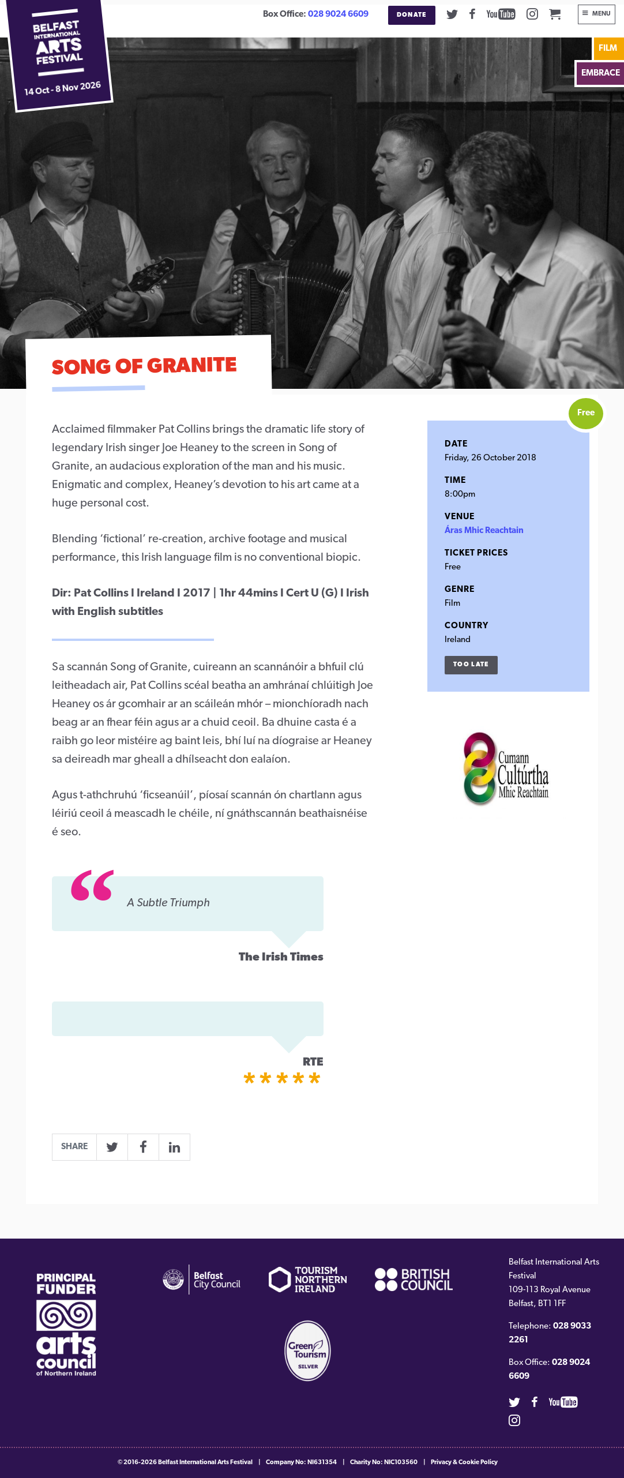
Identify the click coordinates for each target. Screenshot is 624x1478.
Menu (601, 14)
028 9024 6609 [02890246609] (338, 14)
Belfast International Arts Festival (205, 1463)
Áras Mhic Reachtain (484, 531)
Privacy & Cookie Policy (464, 1463)
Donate (412, 15)
